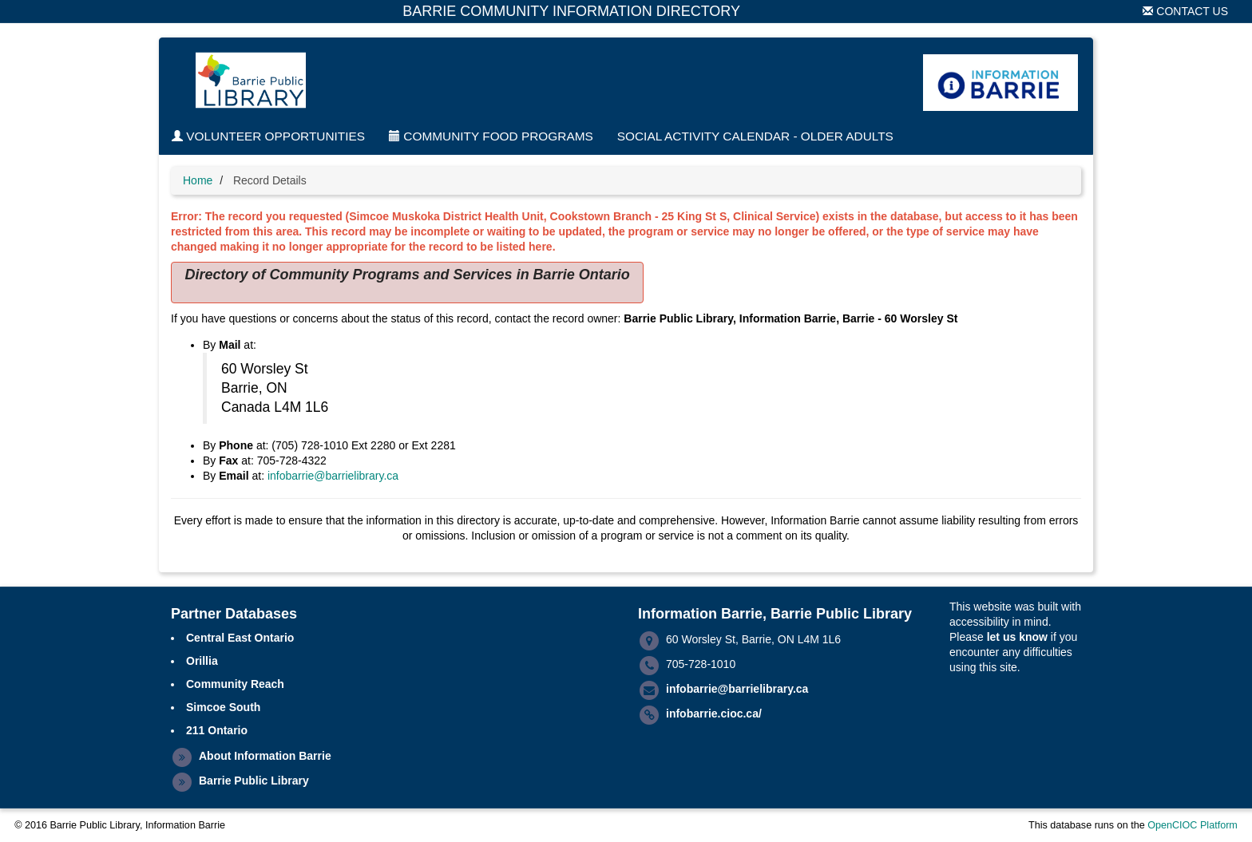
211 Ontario (217, 730)
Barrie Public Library (254, 780)
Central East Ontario (240, 637)
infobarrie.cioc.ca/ (714, 713)
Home (197, 180)
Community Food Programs (491, 136)
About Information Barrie (265, 755)
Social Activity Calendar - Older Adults (755, 136)
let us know (1017, 637)
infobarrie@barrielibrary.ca (332, 475)
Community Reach (235, 684)
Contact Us (1185, 11)
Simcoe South (223, 707)
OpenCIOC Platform (1192, 825)
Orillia (202, 660)
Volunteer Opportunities (268, 136)
